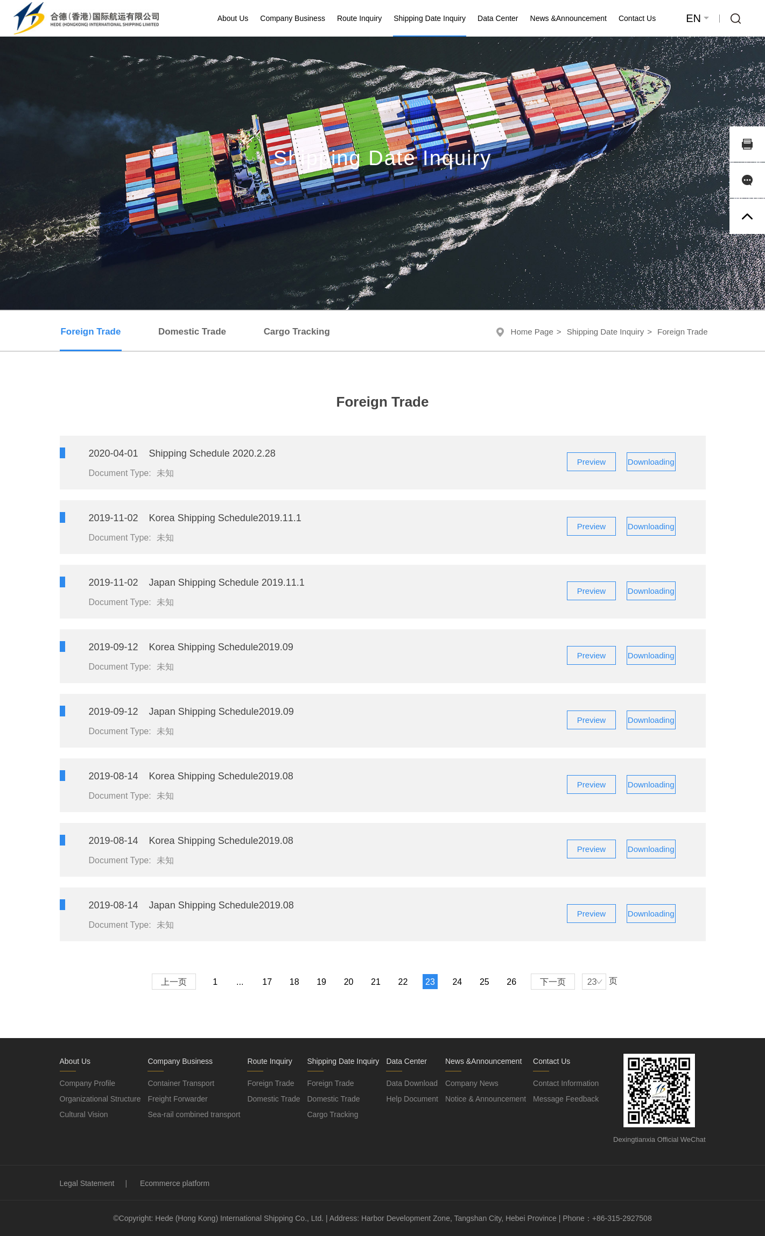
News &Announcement (568, 18)
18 (294, 981)
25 (484, 981)
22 (403, 981)
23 (430, 981)
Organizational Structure (100, 1099)
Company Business (292, 18)
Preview (592, 462)
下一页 (553, 981)
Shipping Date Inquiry (430, 18)
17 (267, 981)
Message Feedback (566, 1099)
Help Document (412, 1099)
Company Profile (88, 1083)
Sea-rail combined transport (194, 1114)
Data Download (412, 1083)
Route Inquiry (359, 18)
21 (376, 981)
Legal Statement (87, 1183)
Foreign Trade (91, 331)
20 (349, 981)
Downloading (651, 462)
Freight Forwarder (177, 1099)
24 (457, 981)
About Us (233, 18)
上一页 (174, 981)
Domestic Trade (194, 331)
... (239, 981)
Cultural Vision (84, 1114)
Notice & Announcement (485, 1099)
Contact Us (637, 18)
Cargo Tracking (300, 331)
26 (511, 981)
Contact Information (566, 1083)
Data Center (498, 18)
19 (321, 981)
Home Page (532, 331)
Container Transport (181, 1083)
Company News (472, 1083)
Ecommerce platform (174, 1183)
